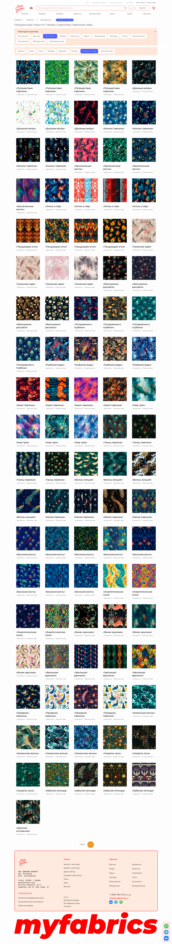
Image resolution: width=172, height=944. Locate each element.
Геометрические (56, 41)
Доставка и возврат (99, 2)
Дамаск (21, 51)
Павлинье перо (89, 51)
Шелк (66, 883)
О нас (87, 2)
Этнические (23, 41)
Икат (41, 51)
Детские (36, 36)
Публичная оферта (25, 906)
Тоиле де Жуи (107, 51)
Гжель (31, 51)
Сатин (66, 879)
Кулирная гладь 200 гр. (73, 875)
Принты (113, 859)
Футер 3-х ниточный (72, 868)
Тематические (138, 36)
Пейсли (74, 51)
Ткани (67, 859)
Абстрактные (39, 41)
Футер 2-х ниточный (72, 864)
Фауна (86, 36)
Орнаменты (50, 36)
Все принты (23, 36)
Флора (63, 36)
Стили (125, 36)
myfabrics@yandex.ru (119, 898)
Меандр (51, 51)
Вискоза (67, 887)
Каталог (142, 8)
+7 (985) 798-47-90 (120, 895)
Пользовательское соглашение (30, 902)
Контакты (129, 2)
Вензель (63, 51)
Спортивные (99, 36)
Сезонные (74, 36)
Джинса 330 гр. (70, 872)
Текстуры (114, 36)
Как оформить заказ (116, 2)
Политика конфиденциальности (31, 898)
